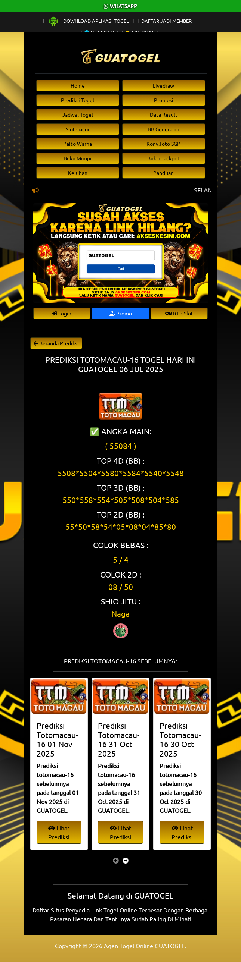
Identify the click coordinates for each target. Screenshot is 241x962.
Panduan (163, 172)
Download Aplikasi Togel (89, 21)
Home (78, 85)
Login (61, 313)
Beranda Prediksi (56, 343)
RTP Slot (179, 313)
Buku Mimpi (78, 158)
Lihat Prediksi (58, 832)
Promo (120, 313)
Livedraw (163, 85)
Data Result (163, 114)
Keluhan (77, 172)
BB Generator (163, 129)
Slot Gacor (78, 129)
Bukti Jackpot (163, 158)
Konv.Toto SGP (163, 143)
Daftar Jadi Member (166, 21)
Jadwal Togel (77, 114)
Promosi (163, 100)
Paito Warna (77, 143)
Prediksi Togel (77, 100)
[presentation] (116, 860)
